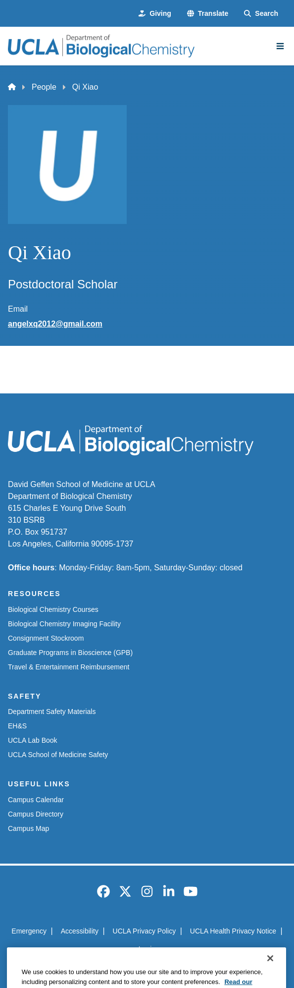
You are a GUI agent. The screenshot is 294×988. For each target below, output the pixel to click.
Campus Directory (35, 814)
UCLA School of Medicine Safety (58, 755)
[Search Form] (261, 13)
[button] (207, 13)
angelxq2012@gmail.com (55, 324)
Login (147, 949)
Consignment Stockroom (46, 638)
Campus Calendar (36, 800)
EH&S (17, 726)
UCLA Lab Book (32, 740)
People (44, 87)
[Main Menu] (280, 46)
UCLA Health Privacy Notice (233, 931)
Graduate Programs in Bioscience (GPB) (70, 653)
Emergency (29, 931)
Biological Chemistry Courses (53, 609)
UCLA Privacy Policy (144, 931)
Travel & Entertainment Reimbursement (68, 667)
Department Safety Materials (52, 711)
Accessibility (79, 931)
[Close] (270, 974)
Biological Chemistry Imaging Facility (64, 624)
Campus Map (28, 828)
